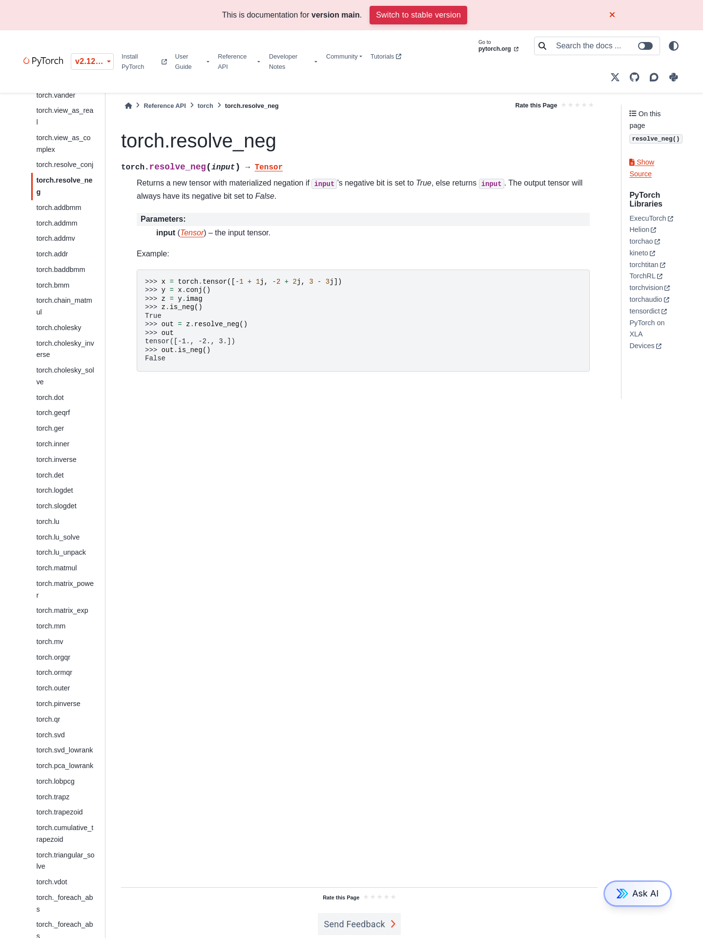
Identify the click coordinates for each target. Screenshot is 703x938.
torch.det (49, 475)
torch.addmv (55, 238)
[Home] (128, 106)
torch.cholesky (58, 328)
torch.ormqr (54, 672)
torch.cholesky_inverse (65, 349)
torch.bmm (52, 285)
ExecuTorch (647, 218)
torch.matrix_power (65, 589)
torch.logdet (54, 490)
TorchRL (642, 276)
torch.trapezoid (59, 812)
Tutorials (386, 56)
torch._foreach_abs (64, 903)
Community (342, 56)
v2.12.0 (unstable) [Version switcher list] (94, 61)
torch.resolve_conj (64, 164)
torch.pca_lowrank (64, 766)
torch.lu (47, 521)
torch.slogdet (56, 506)
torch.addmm (56, 223)
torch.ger (50, 428)
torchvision (646, 288)
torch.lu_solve (58, 537)
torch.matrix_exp (62, 610)
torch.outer (53, 688)
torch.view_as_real (64, 116)
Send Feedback (354, 924)
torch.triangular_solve (65, 861)
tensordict (644, 311)
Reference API (232, 61)
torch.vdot (51, 882)
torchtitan (643, 265)
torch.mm (50, 626)
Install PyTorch (144, 61)
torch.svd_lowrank (64, 750)
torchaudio (645, 299)
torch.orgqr (53, 657)
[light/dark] (674, 46)
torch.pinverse (58, 704)
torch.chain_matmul (64, 306)
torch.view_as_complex (63, 143)
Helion (639, 229)
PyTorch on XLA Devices (646, 334)
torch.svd (50, 735)
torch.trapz (52, 797)
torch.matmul (56, 568)
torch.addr (52, 254)
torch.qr (48, 719)
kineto (638, 253)
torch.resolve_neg (64, 186)
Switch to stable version (418, 15)
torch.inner (52, 444)
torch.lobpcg (55, 781)
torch (205, 105)
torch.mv (49, 642)
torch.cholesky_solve (65, 376)
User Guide (183, 61)
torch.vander (55, 95)
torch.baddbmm (60, 269)
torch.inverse (56, 459)
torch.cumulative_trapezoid (64, 833)
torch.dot (49, 397)
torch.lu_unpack (61, 552)
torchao (641, 241)
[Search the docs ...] (605, 46)
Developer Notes (283, 61)
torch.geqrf (53, 413)
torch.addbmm (58, 207)
